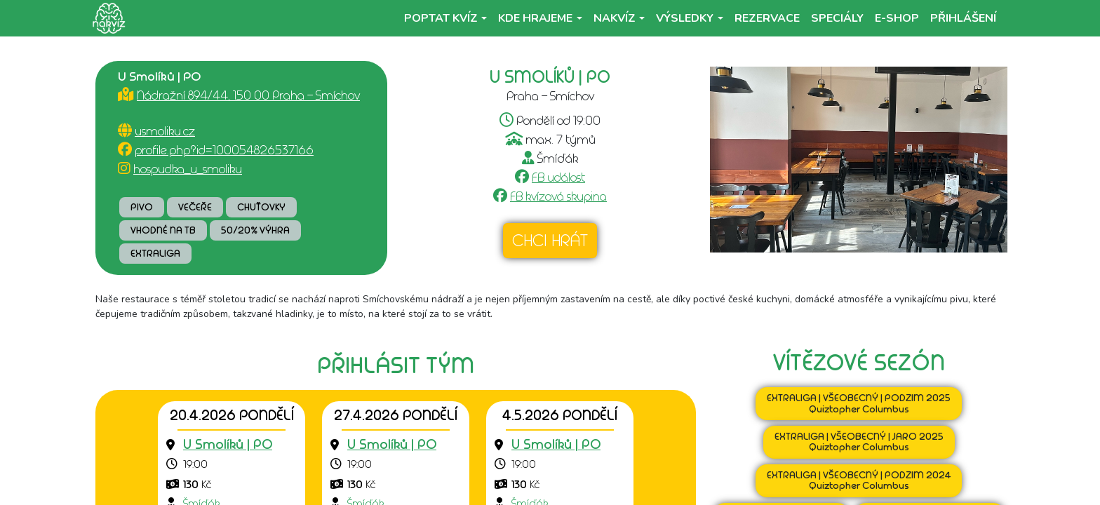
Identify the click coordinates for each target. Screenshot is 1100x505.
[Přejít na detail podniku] (227, 445)
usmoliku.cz (165, 131)
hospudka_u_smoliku (187, 169)
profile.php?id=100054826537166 (224, 150)
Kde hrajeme (535, 18)
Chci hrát (550, 240)
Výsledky (684, 18)
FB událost (558, 177)
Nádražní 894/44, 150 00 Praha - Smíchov (248, 95)
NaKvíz (614, 18)
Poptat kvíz (441, 18)
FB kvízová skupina (558, 196)
